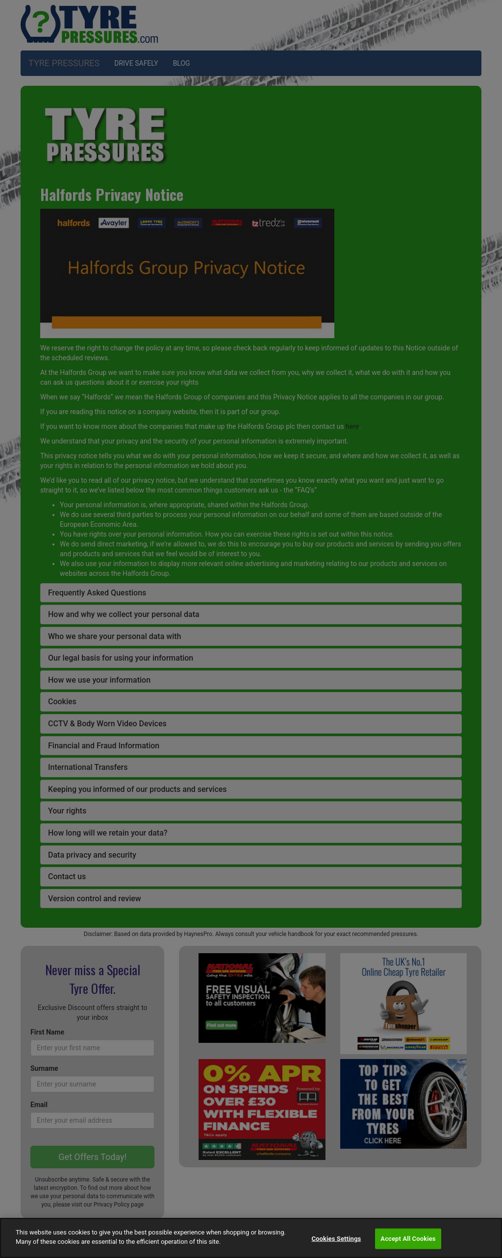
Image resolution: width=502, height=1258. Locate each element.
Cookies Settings (336, 1238)
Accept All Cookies (407, 1238)
